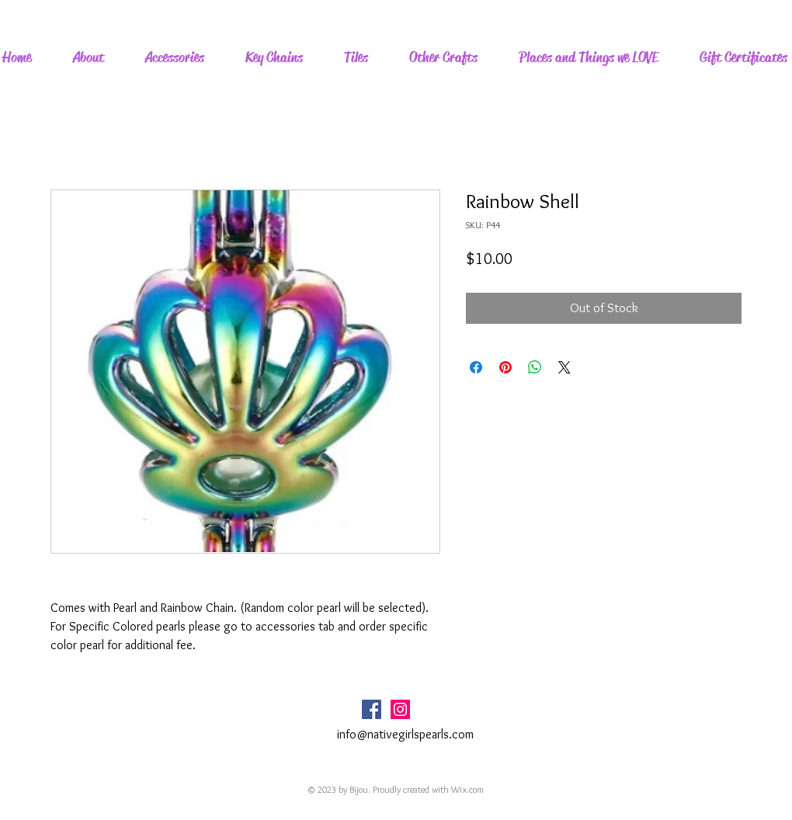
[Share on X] (564, 367)
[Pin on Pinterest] (505, 367)
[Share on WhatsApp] (535, 367)
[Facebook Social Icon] (371, 709)
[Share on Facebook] (476, 367)
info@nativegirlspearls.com (405, 734)
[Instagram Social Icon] (400, 709)
